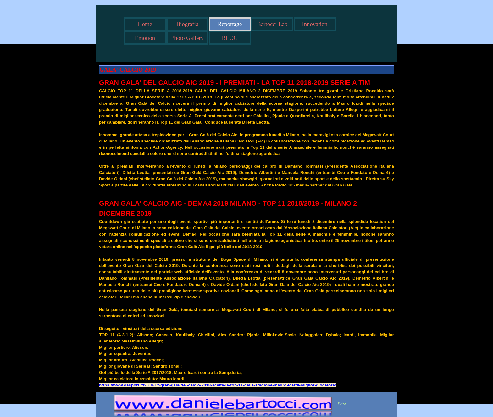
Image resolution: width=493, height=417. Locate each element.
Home (145, 24)
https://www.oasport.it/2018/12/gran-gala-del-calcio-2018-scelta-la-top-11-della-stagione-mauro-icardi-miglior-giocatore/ (217, 385)
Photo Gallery (187, 38)
